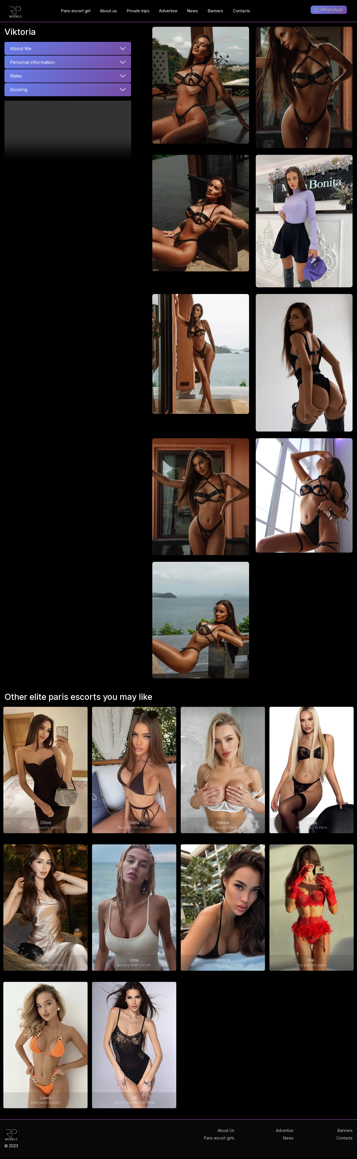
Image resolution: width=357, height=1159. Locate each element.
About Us (226, 1130)
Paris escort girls (219, 1138)
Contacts (344, 1138)
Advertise (284, 1130)
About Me (20, 48)
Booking (18, 89)
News (288, 1138)
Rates (16, 76)
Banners (345, 1130)
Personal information (32, 62)
